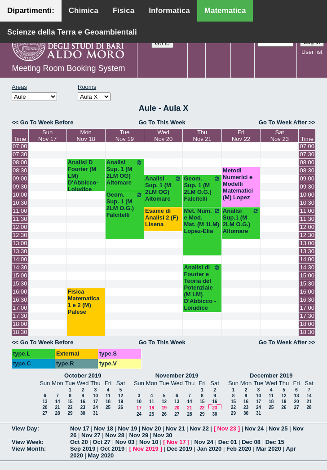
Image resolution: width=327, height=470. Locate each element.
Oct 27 (101, 442)
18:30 (20, 332)
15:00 (20, 275)
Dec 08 (251, 442)
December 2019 (271, 375)
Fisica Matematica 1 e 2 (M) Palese (84, 301)
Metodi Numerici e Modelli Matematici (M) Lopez (238, 184)
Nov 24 (254, 428)
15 (69, 401)
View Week (27, 442)
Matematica (225, 10)
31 (95, 413)
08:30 (20, 170)
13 (44, 401)
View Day (24, 428)
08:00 (20, 162)
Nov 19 (127, 428)
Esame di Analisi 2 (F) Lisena (161, 217)
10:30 (20, 202)
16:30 (20, 299)
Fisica (123, 10)
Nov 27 (91, 435)
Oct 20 (79, 442)
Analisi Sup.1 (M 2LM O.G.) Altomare (241, 220)
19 (120, 401)
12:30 (20, 235)
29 (69, 413)
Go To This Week (161, 122)
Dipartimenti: (30, 10)
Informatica (169, 10)
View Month (28, 448)
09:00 (20, 178)
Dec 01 (227, 442)
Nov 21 (175, 428)
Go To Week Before (47, 122)
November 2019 (177, 375)
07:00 (20, 146)
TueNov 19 (124, 135)
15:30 (20, 283)
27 (44, 413)
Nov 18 (103, 428)
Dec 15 (274, 442)
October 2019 (82, 375)
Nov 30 (162, 435)
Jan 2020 (209, 448)
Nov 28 (114, 435)
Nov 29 (139, 435)
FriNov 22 (241, 135)
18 (108, 401)
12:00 (20, 227)
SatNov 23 (279, 135)
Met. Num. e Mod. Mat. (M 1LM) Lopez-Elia (202, 220)
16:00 (20, 291)
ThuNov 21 (202, 135)
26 (120, 407)
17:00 (20, 307)
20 (44, 407)
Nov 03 (125, 442)
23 (82, 407)
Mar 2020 (268, 448)
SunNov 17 (47, 135)
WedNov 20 (163, 135)
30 (82, 413)
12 (120, 395)
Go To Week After (283, 122)
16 (82, 401)
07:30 (20, 154)
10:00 (20, 194)
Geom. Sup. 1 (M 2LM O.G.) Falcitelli (202, 188)
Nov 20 (151, 428)
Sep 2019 (82, 448)
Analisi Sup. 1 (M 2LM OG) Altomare (124, 172)
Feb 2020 (239, 448)
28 (57, 413)
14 (57, 401)
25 (108, 407)
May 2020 (101, 455)
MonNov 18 (86, 135)
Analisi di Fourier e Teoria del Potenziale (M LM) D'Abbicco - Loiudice (202, 287)
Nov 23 (226, 428)
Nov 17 (79, 428)
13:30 (20, 251)
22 (69, 407)
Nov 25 (278, 428)
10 (95, 395)
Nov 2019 (146, 448)
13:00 (20, 243)
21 (57, 407)
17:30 (20, 315)
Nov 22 (199, 428)
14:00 (20, 259)
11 (108, 395)
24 (95, 407)
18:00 (20, 324)
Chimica (83, 10)
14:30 (20, 267)
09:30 (20, 186)
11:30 (20, 218)
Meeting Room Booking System (68, 68)
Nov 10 (149, 442)
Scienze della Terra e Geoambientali (72, 32)
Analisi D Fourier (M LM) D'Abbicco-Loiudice (83, 176)
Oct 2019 (112, 448)
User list (312, 51)
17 (95, 401)
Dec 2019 (179, 448)
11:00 (20, 210)
